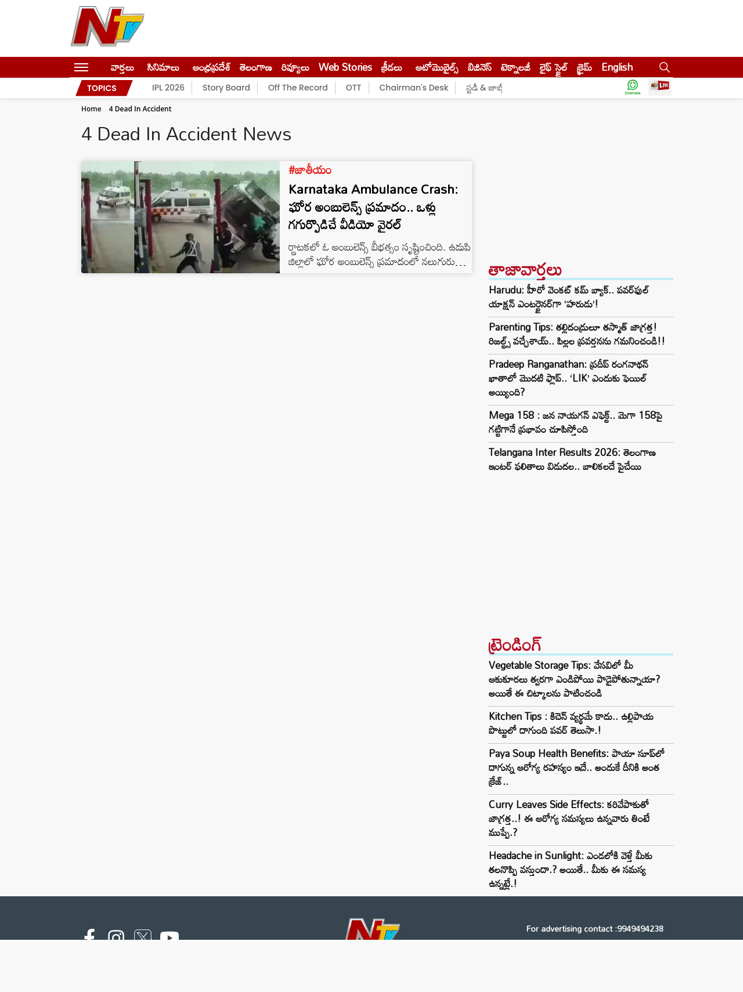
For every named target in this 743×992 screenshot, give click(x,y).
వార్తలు (122, 67)
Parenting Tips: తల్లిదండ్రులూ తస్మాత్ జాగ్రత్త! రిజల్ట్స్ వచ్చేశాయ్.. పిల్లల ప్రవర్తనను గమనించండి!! (577, 334)
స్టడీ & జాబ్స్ (486, 87)
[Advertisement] (579, 176)
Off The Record (298, 87)
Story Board (226, 87)
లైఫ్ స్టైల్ (554, 67)
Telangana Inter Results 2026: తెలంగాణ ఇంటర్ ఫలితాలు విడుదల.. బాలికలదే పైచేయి (572, 459)
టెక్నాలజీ (516, 67)
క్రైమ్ (584, 67)
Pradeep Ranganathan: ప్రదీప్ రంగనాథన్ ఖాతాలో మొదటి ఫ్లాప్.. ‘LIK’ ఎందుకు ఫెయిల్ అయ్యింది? (568, 378)
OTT (354, 87)
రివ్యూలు (295, 67)
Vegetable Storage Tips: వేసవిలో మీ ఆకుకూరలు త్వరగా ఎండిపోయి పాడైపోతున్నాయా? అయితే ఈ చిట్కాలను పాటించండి (574, 679)
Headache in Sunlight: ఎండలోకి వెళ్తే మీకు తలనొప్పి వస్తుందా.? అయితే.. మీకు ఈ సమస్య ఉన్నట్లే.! (570, 869)
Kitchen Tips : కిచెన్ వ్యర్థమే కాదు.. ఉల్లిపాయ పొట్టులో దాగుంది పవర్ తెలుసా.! (571, 723)
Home (91, 109)
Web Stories (345, 67)
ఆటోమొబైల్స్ (437, 67)
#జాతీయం (310, 169)
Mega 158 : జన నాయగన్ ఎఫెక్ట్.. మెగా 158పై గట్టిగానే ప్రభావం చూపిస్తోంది (575, 422)
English (617, 67)
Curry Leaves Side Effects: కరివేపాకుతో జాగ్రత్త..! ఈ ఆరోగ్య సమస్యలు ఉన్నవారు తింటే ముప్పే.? (569, 818)
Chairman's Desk (414, 87)
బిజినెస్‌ (480, 67)
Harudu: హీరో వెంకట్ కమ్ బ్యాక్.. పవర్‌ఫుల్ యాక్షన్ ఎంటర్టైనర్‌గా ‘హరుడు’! (569, 297)
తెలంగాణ (256, 67)
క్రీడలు (391, 67)
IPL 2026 (168, 87)
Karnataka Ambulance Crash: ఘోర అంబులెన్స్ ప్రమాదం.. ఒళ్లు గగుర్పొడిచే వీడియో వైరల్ (373, 206)
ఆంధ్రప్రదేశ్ (211, 67)
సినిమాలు (163, 67)
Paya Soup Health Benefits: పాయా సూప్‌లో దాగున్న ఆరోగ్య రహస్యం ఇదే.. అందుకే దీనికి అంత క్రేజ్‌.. (577, 767)
